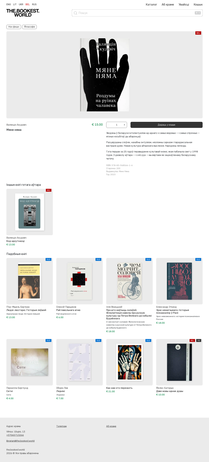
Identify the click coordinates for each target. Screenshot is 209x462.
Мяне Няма (124, 171)
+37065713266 (15, 435)
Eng (8, 4)
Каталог (151, 4)
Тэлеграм (61, 426)
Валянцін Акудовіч (16, 124)
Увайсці (184, 4)
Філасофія (29, 26)
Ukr (21, 4)
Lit (15, 4)
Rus (34, 4)
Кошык (198, 4)
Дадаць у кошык (166, 124)
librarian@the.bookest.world (20, 441)
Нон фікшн (13, 26)
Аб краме (168, 4)
